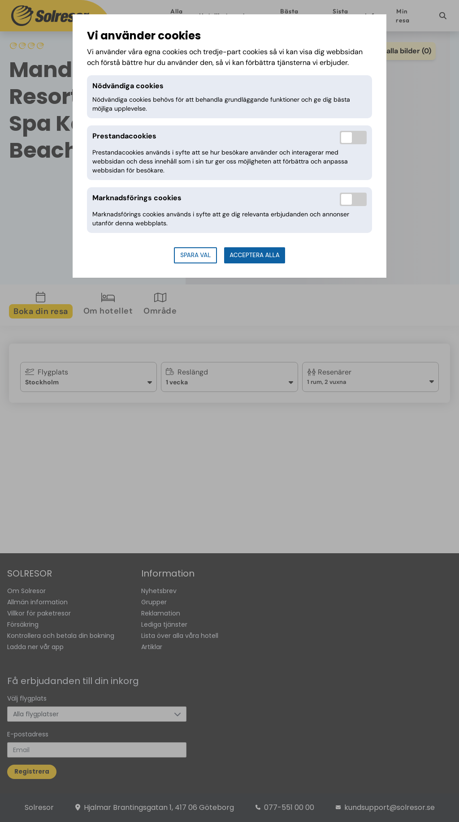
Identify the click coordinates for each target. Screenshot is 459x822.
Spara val (195, 255)
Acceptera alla (254, 255)
